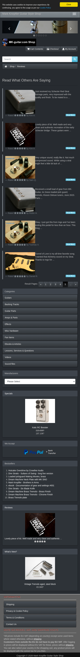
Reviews (21, 66)
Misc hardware (11, 331)
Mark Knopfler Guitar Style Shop (21, 13)
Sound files (10, 364)
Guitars (8, 298)
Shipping (10, 604)
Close (69, 4)
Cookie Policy (45, 7)
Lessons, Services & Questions (19, 350)
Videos (8, 357)
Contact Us (11, 624)
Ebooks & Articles (13, 344)
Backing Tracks (12, 304)
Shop (12, 66)
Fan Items (9, 337)
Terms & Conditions (15, 617)
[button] (8, 27)
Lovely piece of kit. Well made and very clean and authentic (32, 538)
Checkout (53, 49)
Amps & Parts (11, 317)
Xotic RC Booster (40, 427)
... (70, 284)
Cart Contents (35, 49)
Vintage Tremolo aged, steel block (40, 584)
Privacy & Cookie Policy (17, 611)
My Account (69, 49)
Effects (8, 324)
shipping (37, 639)
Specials (9, 393)
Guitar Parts (10, 311)
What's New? (11, 551)
